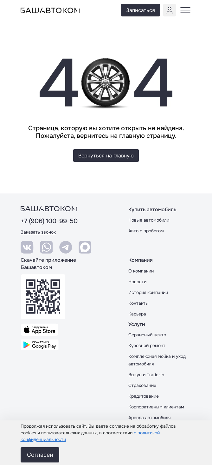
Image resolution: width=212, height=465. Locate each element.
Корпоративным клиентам (156, 407)
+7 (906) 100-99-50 (49, 221)
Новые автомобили (148, 220)
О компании (141, 271)
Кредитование (143, 396)
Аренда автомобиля (149, 417)
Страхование (142, 385)
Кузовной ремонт (146, 345)
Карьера (137, 314)
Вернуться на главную (106, 155)
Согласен (40, 454)
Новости (137, 282)
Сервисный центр (147, 335)
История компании (148, 292)
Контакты (138, 303)
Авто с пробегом (146, 231)
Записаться (140, 10)
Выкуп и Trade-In (146, 374)
